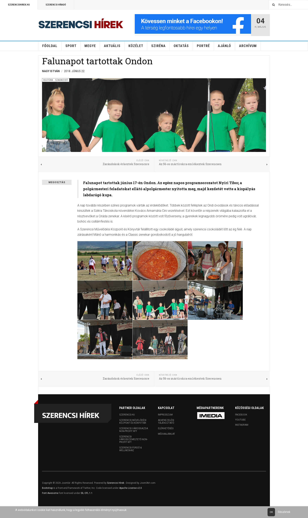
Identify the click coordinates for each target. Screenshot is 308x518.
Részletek (284, 511)
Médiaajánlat (166, 434)
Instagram (241, 424)
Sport (70, 46)
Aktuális (112, 46)
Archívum (248, 46)
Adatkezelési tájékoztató (166, 421)
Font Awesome (50, 493)
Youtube (240, 419)
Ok (271, 512)
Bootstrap (47, 488)
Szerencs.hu (127, 414)
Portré (203, 46)
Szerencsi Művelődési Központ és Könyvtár (132, 421)
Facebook (241, 414)
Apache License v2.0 (130, 488)
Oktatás (181, 46)
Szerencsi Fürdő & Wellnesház (130, 449)
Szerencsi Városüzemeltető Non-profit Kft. (133, 439)
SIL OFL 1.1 (87, 493)
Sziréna (158, 46)
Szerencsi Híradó (56, 4)
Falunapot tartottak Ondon (97, 61)
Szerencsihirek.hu (19, 4)
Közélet (135, 46)
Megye (90, 46)
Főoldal (49, 46)
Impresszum (165, 414)
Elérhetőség (166, 428)
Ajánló (224, 46)
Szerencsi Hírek (115, 483)
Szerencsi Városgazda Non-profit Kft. (133, 430)
